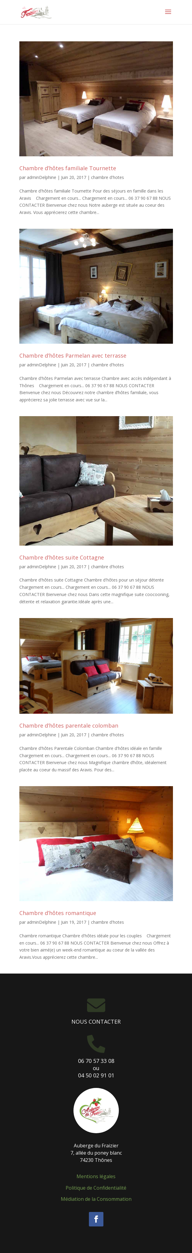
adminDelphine (41, 177)
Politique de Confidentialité (96, 1187)
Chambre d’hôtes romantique (57, 913)
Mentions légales (96, 1176)
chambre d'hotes (107, 177)
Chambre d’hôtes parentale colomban (68, 725)
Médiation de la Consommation (96, 1199)
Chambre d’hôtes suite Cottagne (61, 557)
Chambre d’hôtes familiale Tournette (67, 168)
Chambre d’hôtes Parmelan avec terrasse (72, 355)
